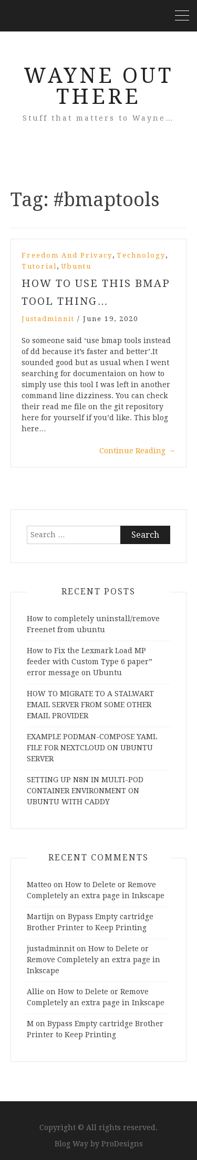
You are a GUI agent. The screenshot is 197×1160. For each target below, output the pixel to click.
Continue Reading (137, 450)
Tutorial (39, 266)
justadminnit (48, 319)
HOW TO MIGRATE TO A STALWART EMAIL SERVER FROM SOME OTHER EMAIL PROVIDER (90, 704)
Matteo (39, 884)
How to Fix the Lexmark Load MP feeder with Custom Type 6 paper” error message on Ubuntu (89, 661)
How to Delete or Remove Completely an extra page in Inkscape (93, 959)
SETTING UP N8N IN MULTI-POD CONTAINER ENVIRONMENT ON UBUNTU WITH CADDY (85, 790)
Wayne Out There (98, 86)
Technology (141, 255)
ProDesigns (122, 1144)
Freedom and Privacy (67, 255)
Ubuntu (76, 266)
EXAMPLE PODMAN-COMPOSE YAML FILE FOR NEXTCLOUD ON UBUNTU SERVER (92, 747)
